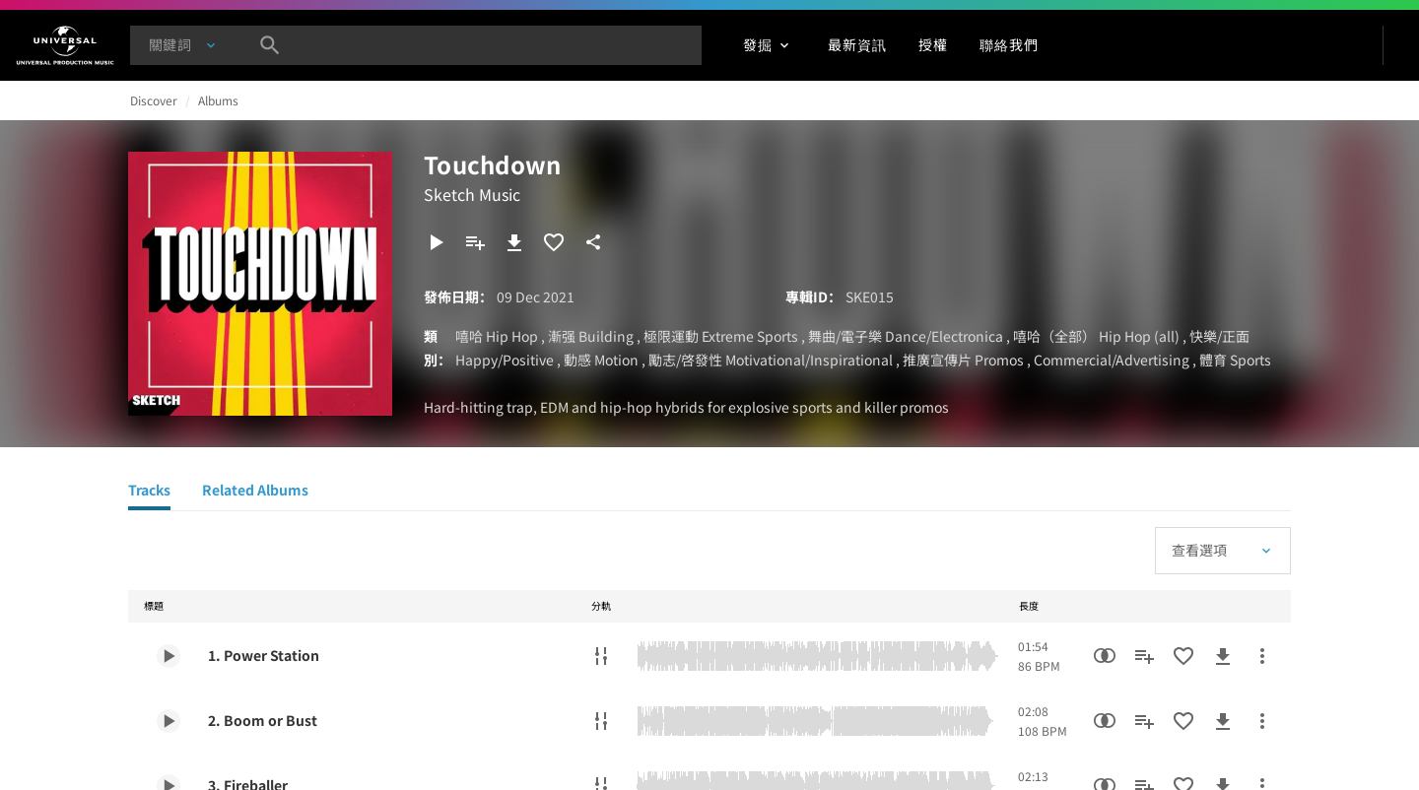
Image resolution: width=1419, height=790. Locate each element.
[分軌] (601, 656)
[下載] (514, 242)
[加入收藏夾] (554, 242)
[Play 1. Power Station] (168, 656)
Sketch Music (472, 194)
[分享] (593, 242)
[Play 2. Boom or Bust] (168, 721)
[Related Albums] (255, 492)
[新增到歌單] (475, 242)
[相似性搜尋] (1104, 656)
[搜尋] (270, 45)
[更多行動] (1262, 656)
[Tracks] (149, 492)
